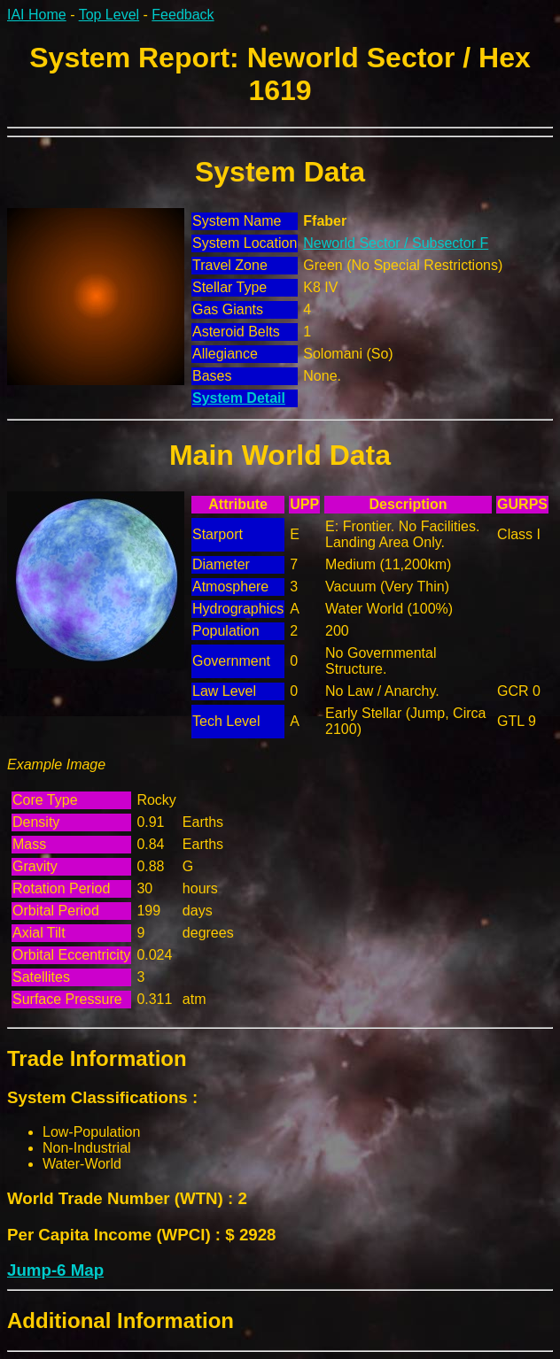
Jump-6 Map (55, 1270)
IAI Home (36, 14)
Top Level (109, 14)
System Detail (238, 397)
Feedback (183, 14)
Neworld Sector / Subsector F (395, 243)
